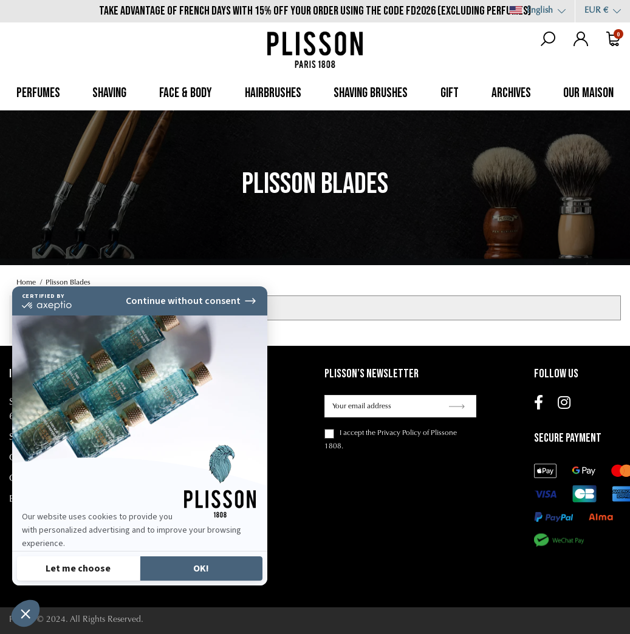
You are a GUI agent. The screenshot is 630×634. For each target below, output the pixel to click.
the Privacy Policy (393, 433)
